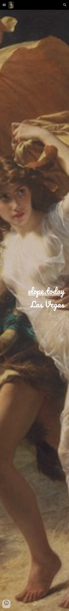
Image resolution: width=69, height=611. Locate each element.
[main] (34, 310)
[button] (4, 5)
